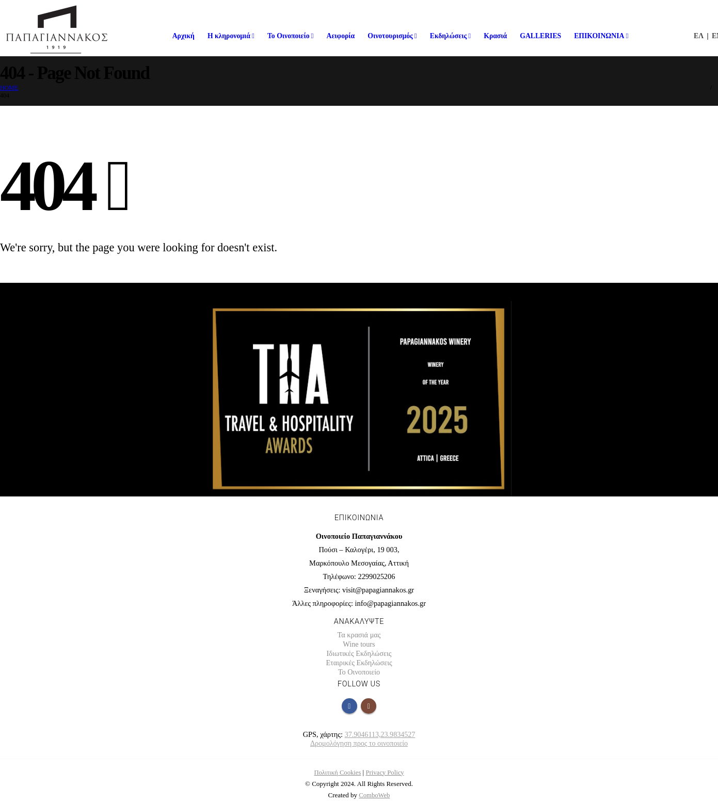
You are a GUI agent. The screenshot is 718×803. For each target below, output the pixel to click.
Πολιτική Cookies (337, 772)
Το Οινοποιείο (288, 36)
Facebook (349, 706)
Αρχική (183, 36)
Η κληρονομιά (229, 36)
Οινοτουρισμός (390, 36)
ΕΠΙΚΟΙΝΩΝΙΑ (599, 36)
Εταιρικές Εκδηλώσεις (359, 663)
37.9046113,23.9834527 (380, 734)
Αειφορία (341, 36)
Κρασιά (495, 36)
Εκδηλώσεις (448, 36)
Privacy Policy (385, 772)
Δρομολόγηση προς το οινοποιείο (359, 743)
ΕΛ (699, 36)
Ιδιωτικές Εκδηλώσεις (359, 653)
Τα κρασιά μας (359, 635)
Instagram (368, 706)
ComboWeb (375, 795)
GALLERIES (540, 36)
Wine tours (359, 644)
